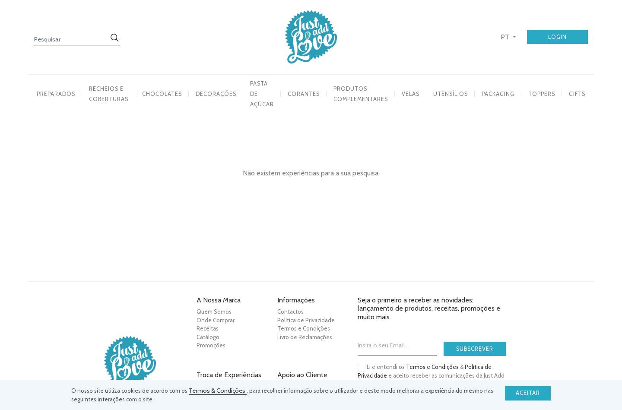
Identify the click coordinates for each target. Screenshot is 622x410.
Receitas (208, 328)
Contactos (290, 311)
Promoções (211, 345)
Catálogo (208, 337)
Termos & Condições (218, 390)
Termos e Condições (303, 328)
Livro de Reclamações (304, 337)
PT (506, 37)
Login (557, 37)
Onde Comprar (216, 320)
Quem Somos (214, 311)
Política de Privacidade (306, 320)
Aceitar (528, 393)
